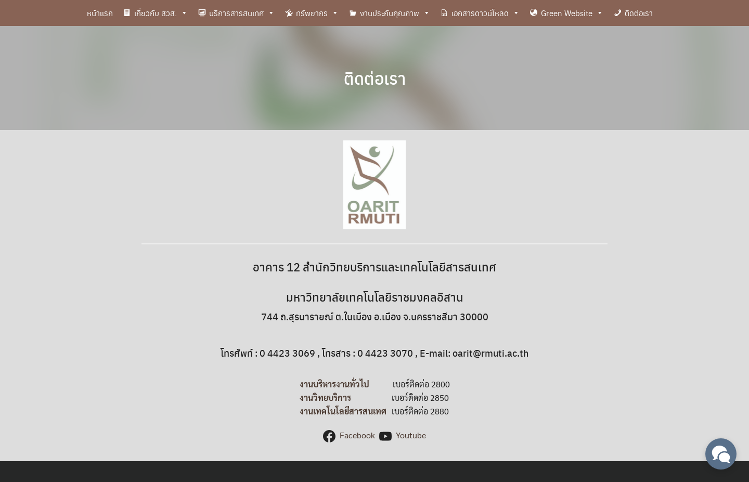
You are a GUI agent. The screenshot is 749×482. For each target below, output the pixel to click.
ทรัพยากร (317, 13)
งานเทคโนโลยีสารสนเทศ (343, 411)
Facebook (357, 434)
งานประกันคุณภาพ (395, 13)
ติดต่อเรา (639, 12)
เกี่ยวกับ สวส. (161, 13)
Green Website (572, 13)
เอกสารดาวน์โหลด (485, 13)
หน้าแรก (100, 12)
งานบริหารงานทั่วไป (334, 384)
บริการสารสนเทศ (242, 13)
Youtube (411, 434)
